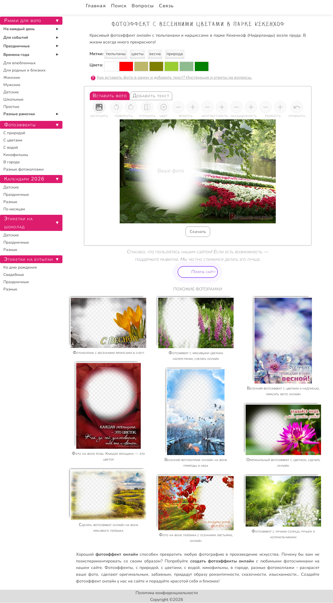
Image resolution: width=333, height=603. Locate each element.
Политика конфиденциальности (167, 593)
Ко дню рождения (20, 267)
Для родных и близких (24, 70)
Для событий (15, 37)
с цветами (171, 567)
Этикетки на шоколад (18, 222)
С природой (14, 132)
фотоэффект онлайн (96, 581)
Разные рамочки (19, 113)
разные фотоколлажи (272, 567)
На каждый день (19, 28)
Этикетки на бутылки (28, 259)
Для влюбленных (19, 63)
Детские (11, 92)
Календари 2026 (24, 179)
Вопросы (143, 6)
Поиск (118, 6)
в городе (239, 567)
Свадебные (13, 274)
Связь (166, 6)
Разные (10, 201)
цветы (137, 54)
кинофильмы (215, 567)
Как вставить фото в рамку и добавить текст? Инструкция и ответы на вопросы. (174, 77)
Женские (11, 77)
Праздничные (16, 46)
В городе (11, 162)
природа (174, 54)
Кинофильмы (15, 154)
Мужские (11, 84)
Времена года (16, 54)
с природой (147, 567)
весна (155, 54)
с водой (192, 567)
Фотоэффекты (119, 567)
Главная (96, 6)
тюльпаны (116, 54)
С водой (10, 147)
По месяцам (14, 209)
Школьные (13, 99)
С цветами (12, 140)
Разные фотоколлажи (23, 169)
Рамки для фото (22, 20)
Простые (11, 106)
